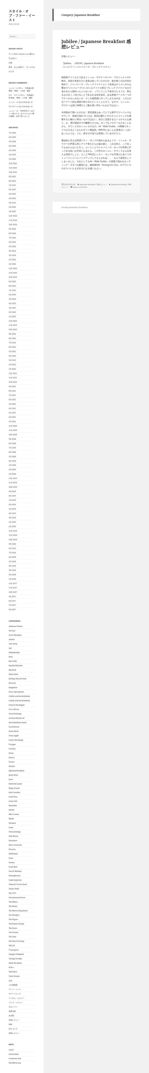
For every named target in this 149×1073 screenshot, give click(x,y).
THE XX (12, 945)
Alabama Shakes (15, 626)
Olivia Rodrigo (15, 832)
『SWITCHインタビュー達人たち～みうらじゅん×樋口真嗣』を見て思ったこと (21, 113)
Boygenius (13, 687)
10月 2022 (13, 329)
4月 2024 (12, 251)
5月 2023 (12, 299)
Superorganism (15, 880)
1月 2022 (12, 369)
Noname (12, 823)
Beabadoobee (14, 652)
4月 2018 (12, 566)
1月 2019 (12, 526)
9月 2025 (12, 176)
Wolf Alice (13, 972)
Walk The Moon (15, 963)
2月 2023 (12, 312)
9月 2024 (12, 229)
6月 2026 (12, 137)
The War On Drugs (16, 941)
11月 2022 (13, 325)
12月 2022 (13, 321)
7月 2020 (12, 448)
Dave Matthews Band (17, 722)
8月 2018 (12, 548)
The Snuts (13, 928)
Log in (11, 1049)
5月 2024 (12, 246)
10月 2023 (13, 277)
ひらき (11, 71)
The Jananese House (17, 897)
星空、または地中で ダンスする (22, 67)
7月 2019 (12, 500)
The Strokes (13, 932)
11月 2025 (13, 168)
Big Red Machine (16, 665)
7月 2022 (12, 342)
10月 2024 (13, 224)
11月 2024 (13, 220)
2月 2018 (12, 574)
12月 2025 (13, 163)
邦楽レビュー (14, 1033)
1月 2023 (12, 316)
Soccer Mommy (15, 871)
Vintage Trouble (15, 958)
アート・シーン (15, 989)
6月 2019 (12, 504)
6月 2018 (12, 557)
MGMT (11, 810)
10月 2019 (13, 487)
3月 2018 (12, 570)
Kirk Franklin (14, 792)
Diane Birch (14, 731)
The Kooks (13, 906)
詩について (13, 1028)
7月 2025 (12, 185)
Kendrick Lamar (15, 784)
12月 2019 (13, 478)
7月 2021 (12, 395)
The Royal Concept (16, 924)
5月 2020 (12, 456)
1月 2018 (12, 579)
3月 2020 (12, 465)
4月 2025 (12, 198)
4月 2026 (12, 146)
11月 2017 (13, 587)
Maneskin (13, 805)
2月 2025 (12, 207)
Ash (10, 648)
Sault (11, 858)
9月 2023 (12, 281)
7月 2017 (12, 605)
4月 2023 (12, 303)
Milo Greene (14, 814)
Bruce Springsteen (16, 692)
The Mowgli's (14, 915)
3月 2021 (12, 412)
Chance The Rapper (17, 705)
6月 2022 (12, 347)
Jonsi (11, 779)
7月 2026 (12, 133)
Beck (11, 657)
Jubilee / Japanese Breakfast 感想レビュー (96, 44)
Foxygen (12, 744)
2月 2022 (12, 364)
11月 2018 (13, 535)
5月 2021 (12, 404)
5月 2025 (12, 194)
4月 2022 (12, 356)
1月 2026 (12, 159)
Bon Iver (12, 683)
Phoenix (12, 849)
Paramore (13, 840)
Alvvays (12, 630)
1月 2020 (12, 474)
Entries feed (13, 1054)
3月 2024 (12, 255)
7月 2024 (12, 237)
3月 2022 (12, 360)
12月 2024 (13, 216)
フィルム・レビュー (16, 998)
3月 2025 (12, 202)
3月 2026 (12, 150)
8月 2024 (12, 233)
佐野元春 (12, 1011)
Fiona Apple (14, 735)
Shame (11, 862)
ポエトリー (13, 1007)
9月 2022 (12, 334)
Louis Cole (13, 801)
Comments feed (15, 1058)
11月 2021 (13, 377)
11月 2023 (13, 272)
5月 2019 (12, 509)
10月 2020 (13, 434)
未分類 (11, 1015)
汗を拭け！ (13, 58)
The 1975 (12, 893)
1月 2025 (12, 211)
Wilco (11, 967)
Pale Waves (13, 836)
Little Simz (13, 797)
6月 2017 (12, 609)
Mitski (11, 818)
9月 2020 (12, 439)
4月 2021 (12, 408)
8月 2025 (12, 181)
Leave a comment (80, 187)
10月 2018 (13, 539)
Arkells (12, 639)
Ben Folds (13, 661)
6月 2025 (12, 189)
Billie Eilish (13, 674)
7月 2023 (12, 290)
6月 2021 (12, 399)
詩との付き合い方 (26, 102)
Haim (11, 753)
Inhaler (12, 766)
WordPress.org (15, 1063)
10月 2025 (13, 172)
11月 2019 (13, 482)
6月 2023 (12, 294)
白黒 (10, 62)
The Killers (13, 902)
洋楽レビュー (14, 1020)
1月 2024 (12, 264)
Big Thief (12, 670)
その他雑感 (13, 985)
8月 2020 (12, 443)
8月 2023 (12, 286)
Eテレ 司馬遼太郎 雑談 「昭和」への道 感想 (21, 89)
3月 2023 (12, 308)
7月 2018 (12, 552)
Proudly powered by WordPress (74, 207)
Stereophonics (15, 875)
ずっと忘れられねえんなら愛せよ (22, 54)
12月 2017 (13, 583)
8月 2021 (12, 391)
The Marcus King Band (18, 910)
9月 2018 (12, 544)
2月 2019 (12, 522)
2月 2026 (12, 154)
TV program (14, 950)
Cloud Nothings (15, 713)
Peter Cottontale (15, 845)
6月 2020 (12, 452)
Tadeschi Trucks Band (18, 884)
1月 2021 (12, 421)
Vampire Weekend (16, 954)
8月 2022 (12, 338)
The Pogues (13, 919)
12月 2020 (13, 426)
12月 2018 (13, 531)
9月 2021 (12, 386)
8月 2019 (12, 496)
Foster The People (16, 740)
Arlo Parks (13, 644)
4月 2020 (12, 461)
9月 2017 (12, 596)
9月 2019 (12, 491)
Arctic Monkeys (15, 635)
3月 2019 (12, 517)
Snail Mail (13, 867)
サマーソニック (15, 993)
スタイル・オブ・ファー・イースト (22, 15)
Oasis (11, 827)
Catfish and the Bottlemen (19, 696)
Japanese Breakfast (16, 770)
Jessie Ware (13, 775)
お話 (10, 980)
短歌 (10, 1024)
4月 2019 (12, 513)
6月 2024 (12, 242)
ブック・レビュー (16, 1002)
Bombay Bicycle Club (17, 678)
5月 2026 (12, 141)
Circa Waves (14, 709)
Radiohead (13, 853)
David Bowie (14, 727)
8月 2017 (12, 601)
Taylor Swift (14, 888)
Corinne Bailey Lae (16, 718)
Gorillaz (12, 748)
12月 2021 (13, 373)
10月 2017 (13, 592)
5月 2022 (12, 351)
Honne (11, 757)
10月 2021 (13, 382)
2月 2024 (12, 259)
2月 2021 (12, 417)
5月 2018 (12, 561)
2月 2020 (12, 469)
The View (12, 936)
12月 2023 (13, 268)
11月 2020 (13, 430)
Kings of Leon (14, 788)
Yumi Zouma (14, 976)
